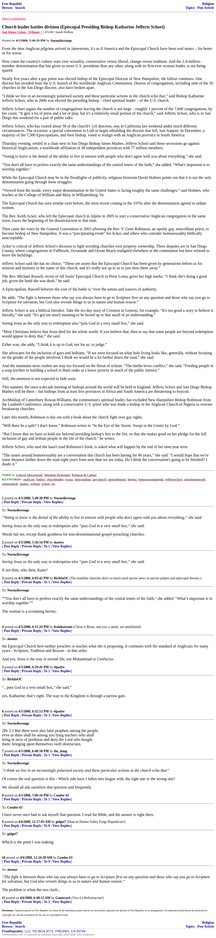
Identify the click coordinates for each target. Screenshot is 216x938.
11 (3, 898)
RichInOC (61, 578)
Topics (190, 8)
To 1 (47, 546)
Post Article (205, 8)
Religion (208, 4)
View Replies (53, 502)
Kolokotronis (63, 627)
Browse (7, 8)
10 (3, 857)
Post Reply (11, 502)
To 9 (47, 861)
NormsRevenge (64, 498)
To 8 (47, 826)
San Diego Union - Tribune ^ (22, 32)
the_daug (60, 751)
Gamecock (63, 898)
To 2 (47, 671)
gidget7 (61, 822)
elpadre (59, 667)
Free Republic (12, 4)
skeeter (59, 542)
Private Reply (32, 502)
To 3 (47, 715)
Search (20, 8)
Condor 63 (61, 795)
